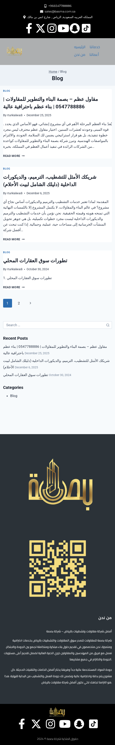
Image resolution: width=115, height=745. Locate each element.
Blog (6, 90)
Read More (14, 156)
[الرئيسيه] (80, 47)
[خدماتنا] (95, 47)
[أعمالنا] (94, 55)
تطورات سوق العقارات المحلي (35, 261)
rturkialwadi (14, 115)
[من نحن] (79, 55)
